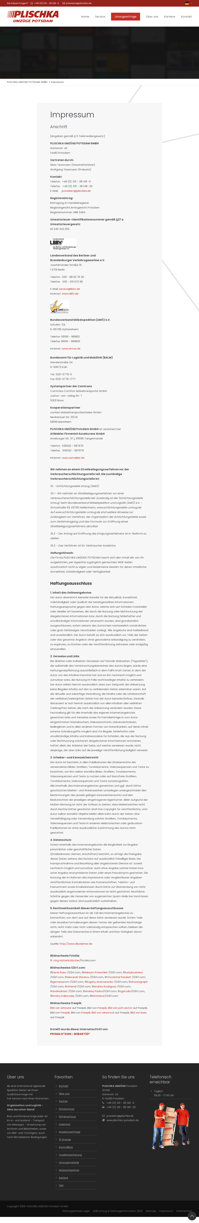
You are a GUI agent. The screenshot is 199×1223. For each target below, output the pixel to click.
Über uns (64, 1093)
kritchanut (98, 996)
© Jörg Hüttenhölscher (64, 960)
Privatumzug (66, 1109)
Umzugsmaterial (69, 1162)
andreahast (60, 991)
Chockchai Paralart (119, 977)
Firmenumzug (67, 1116)
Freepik (102, 1008)
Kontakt (63, 1086)
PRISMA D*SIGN (60, 1034)
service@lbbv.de (69, 289)
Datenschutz (184, 1211)
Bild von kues (138, 1012)
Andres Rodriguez (105, 986)
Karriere (63, 1178)
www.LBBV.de (70, 293)
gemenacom (60, 982)
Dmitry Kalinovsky (63, 996)
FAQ (61, 1185)
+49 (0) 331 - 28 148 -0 (46, 3)
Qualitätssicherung (70, 1155)
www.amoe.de (71, 348)
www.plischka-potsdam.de (123, 1120)
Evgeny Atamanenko (100, 982)
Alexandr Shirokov (78, 977)
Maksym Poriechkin (96, 972)
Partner (63, 1101)
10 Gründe (65, 1139)
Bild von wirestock (103, 1012)
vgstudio (125, 991)
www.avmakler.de (73, 458)
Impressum (166, 1211)
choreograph (139, 982)
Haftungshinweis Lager (76, 1211)
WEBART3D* (82, 1034)
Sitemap (151, 1211)
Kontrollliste (66, 1147)
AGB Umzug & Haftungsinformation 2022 (118, 1211)
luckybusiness (134, 972)
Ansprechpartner (69, 1170)
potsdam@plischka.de (77, 3)
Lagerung (64, 1124)
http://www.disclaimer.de (76, 944)
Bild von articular (60, 1008)
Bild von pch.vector (120, 1008)
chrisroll (71, 986)
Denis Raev (59, 972)
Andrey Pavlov (94, 991)
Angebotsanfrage (69, 1132)
